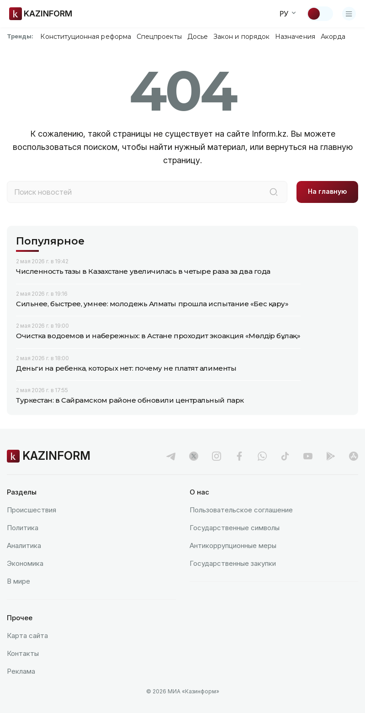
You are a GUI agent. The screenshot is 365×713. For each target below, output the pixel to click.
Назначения (295, 36)
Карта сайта (27, 635)
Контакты (23, 653)
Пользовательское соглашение (241, 509)
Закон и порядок (241, 36)
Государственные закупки (233, 563)
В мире (18, 581)
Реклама (21, 671)
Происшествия (31, 509)
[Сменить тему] (320, 13)
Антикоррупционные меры (233, 545)
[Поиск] (273, 192)
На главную (327, 191)
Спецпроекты (159, 36)
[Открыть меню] (349, 14)
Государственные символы (235, 527)
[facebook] (239, 456)
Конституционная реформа (85, 36)
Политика (22, 527)
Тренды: (20, 36)
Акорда (333, 36)
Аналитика (24, 545)
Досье (197, 36)
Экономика (25, 563)
